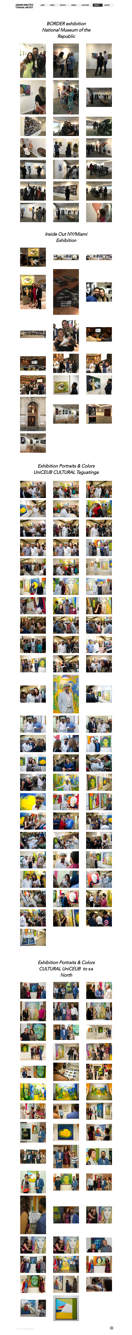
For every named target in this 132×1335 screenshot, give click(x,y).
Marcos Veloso (30, 1329)
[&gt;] (111, 1328)
